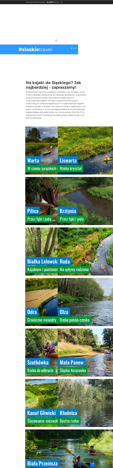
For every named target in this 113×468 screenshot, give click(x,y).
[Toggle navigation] (61, 2)
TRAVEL (53, 2)
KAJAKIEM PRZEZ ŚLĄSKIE (35, 2)
